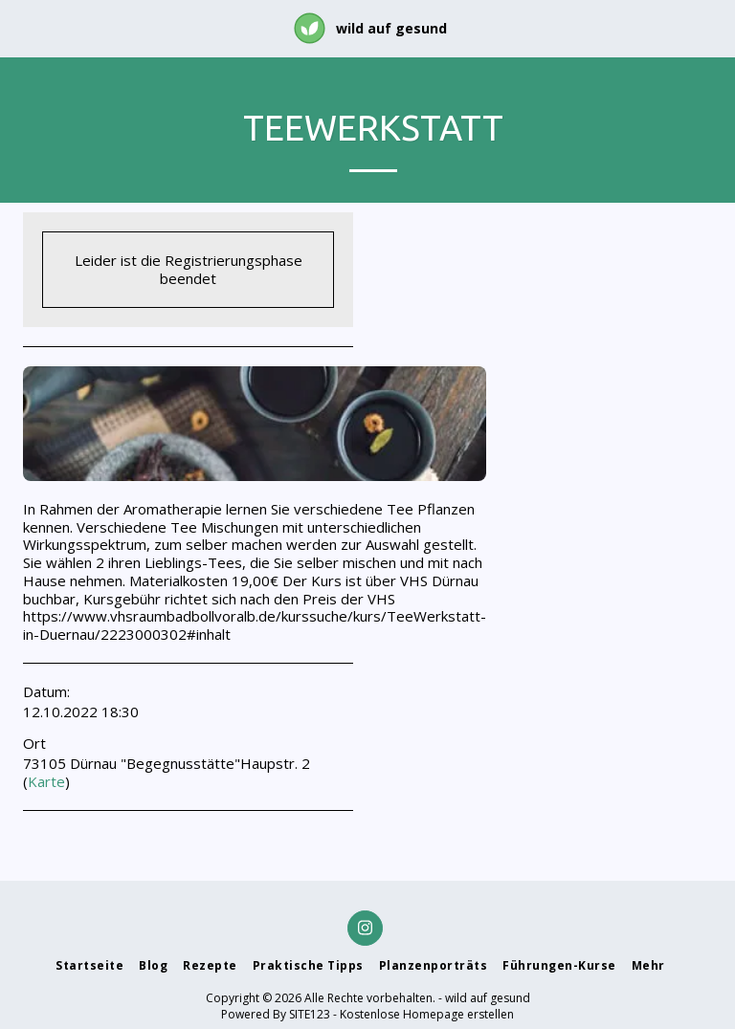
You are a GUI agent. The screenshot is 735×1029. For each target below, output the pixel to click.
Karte (46, 781)
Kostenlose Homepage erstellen (427, 1014)
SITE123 (309, 1014)
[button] (21, 27)
